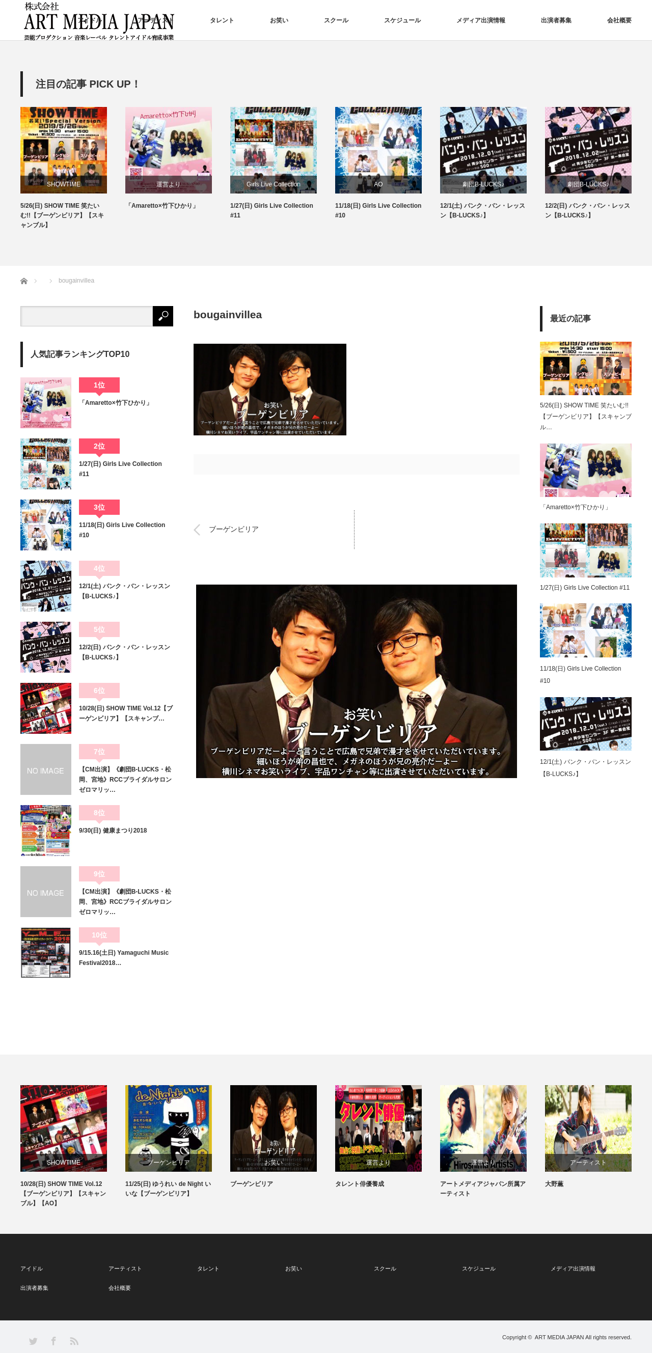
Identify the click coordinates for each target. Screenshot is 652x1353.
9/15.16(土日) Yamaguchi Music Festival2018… (124, 958)
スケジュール (402, 20)
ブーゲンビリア (234, 530)
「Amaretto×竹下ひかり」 (162, 205)
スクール (336, 20)
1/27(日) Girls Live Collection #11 (271, 210)
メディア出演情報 (480, 20)
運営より (168, 184)
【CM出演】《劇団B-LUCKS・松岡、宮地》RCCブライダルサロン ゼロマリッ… (126, 780)
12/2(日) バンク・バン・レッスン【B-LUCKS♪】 (587, 210)
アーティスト (156, 20)
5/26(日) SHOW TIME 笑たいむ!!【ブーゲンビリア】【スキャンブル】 (62, 215)
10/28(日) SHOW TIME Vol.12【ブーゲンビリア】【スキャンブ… (126, 713)
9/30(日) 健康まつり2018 (113, 830)
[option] (72, 169)
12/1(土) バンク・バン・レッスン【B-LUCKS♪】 (482, 210)
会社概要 (619, 20)
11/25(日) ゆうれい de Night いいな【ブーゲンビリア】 (168, 1188)
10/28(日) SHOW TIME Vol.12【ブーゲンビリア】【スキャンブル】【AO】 (63, 1193)
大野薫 (554, 1184)
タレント (222, 20)
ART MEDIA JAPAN (559, 1337)
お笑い (279, 20)
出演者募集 (556, 20)
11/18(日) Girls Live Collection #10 (378, 210)
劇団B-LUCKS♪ (483, 184)
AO (378, 184)
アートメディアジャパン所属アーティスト (483, 1188)
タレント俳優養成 (359, 1184)
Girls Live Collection (274, 184)
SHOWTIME (63, 184)
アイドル (89, 20)
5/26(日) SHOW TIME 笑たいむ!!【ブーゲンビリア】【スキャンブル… (586, 416)
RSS (73, 1340)
